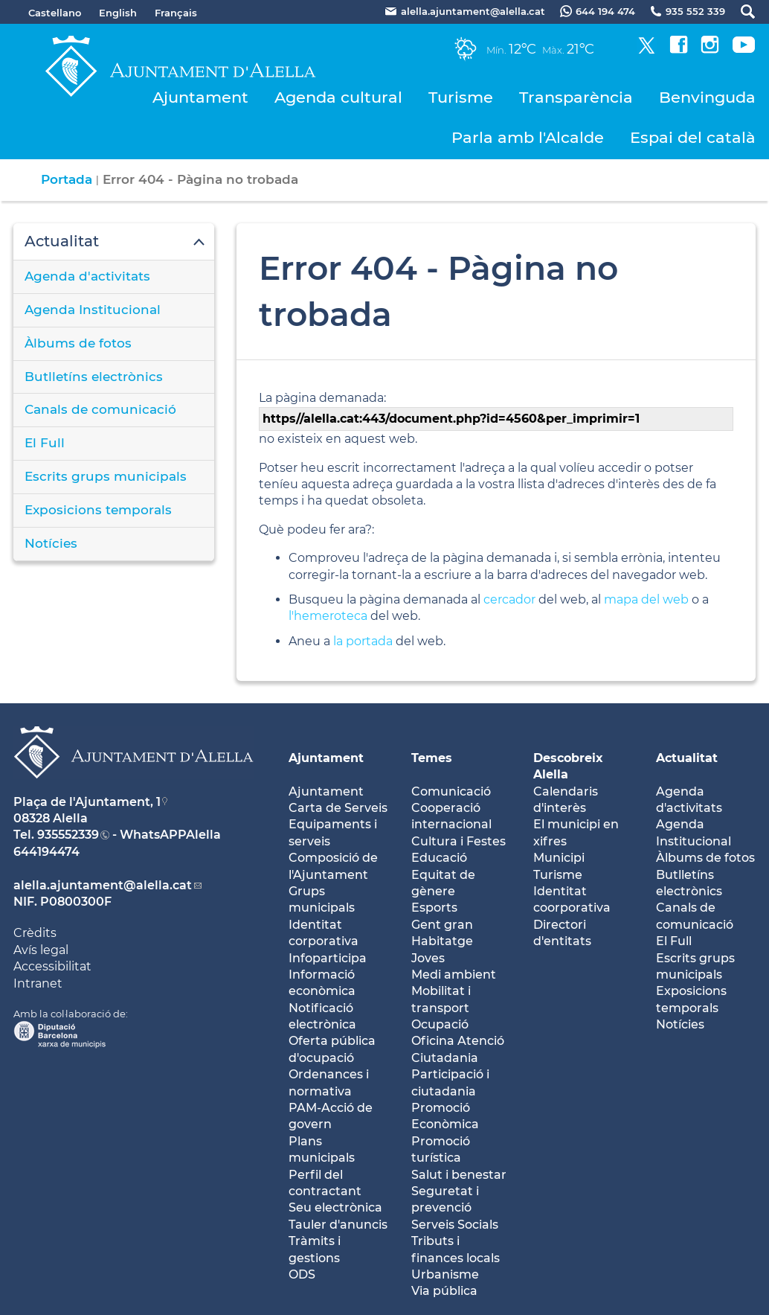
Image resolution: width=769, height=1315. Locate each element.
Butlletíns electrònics (94, 376)
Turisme (460, 97)
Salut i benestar (458, 1175)
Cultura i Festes (458, 841)
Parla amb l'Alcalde (527, 137)
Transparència (576, 97)
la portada (363, 641)
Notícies (51, 543)
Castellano (54, 13)
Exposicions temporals (98, 509)
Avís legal (40, 950)
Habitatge (442, 941)
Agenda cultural (338, 97)
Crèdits (35, 933)
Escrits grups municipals (106, 476)
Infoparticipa (328, 958)
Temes (431, 758)
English (118, 13)
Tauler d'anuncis (338, 1225)
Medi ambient (453, 974)
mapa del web (646, 599)
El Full (45, 442)
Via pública (444, 1291)
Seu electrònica (335, 1207)
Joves (428, 958)
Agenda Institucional (93, 309)
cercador (509, 599)
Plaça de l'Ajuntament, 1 (87, 802)
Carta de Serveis (338, 808)
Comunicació (451, 791)
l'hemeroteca (328, 616)
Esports (434, 907)
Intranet (37, 983)
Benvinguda (707, 97)
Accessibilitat (52, 966)
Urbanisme (445, 1274)
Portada (66, 179)
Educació (439, 858)
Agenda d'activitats (87, 276)
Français (176, 13)
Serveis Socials (454, 1225)
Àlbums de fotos (78, 343)
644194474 (46, 852)
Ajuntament (200, 97)
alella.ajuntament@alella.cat (102, 885)
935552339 (68, 835)
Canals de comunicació (100, 409)
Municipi (559, 858)
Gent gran (442, 925)
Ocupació (440, 1024)
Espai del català (693, 137)
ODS (302, 1274)
